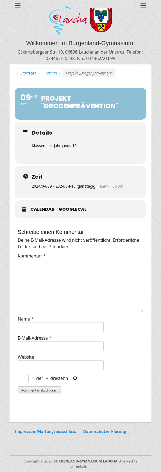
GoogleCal (73, 209)
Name (26, 319)
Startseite (29, 73)
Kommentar (32, 256)
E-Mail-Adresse (34, 338)
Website (26, 357)
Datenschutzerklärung (104, 431)
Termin (52, 73)
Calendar (42, 209)
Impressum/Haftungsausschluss (45, 431)
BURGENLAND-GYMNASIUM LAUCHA (85, 461)
